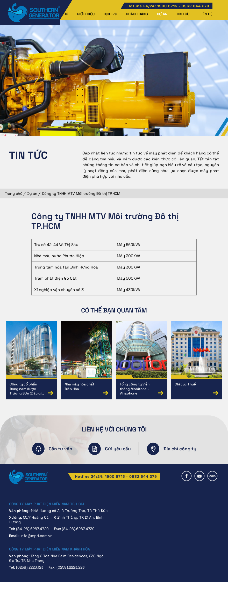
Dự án (162, 14)
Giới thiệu (86, 14)
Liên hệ (206, 14)
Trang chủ (14, 193)
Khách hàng (137, 14)
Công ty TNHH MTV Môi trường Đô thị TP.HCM (81, 193)
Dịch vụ (110, 14)
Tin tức (182, 14)
